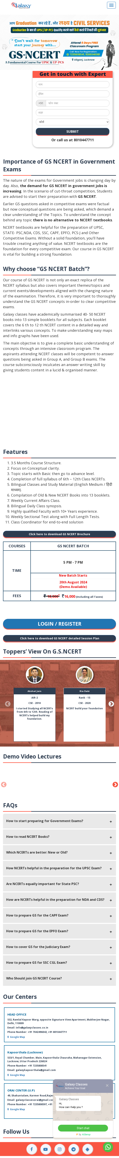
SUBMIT (72, 131)
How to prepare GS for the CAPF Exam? (37, 915)
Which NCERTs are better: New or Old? (37, 852)
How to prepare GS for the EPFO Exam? (37, 931)
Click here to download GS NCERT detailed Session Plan (59, 638)
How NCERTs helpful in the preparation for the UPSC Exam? (54, 868)
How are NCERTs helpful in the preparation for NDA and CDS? (55, 899)
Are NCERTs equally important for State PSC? (42, 884)
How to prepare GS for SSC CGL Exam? (36, 962)
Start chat (83, 1128)
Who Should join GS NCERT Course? (34, 978)
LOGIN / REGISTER (59, 623)
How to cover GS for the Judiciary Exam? (38, 947)
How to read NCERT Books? (27, 836)
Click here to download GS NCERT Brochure (59, 534)
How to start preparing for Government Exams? (44, 821)
